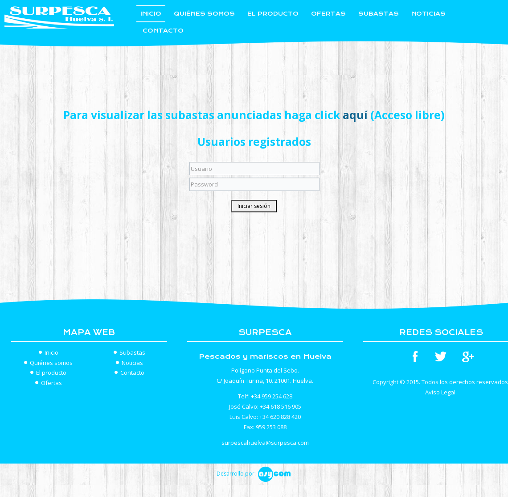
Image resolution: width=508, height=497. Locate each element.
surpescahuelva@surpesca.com (265, 443)
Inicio (150, 13)
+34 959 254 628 (271, 396)
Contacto (163, 30)
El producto (273, 13)
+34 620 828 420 (280, 417)
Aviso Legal (440, 392)
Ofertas (328, 13)
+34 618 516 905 (280, 406)
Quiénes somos (204, 13)
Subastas (378, 13)
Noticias (428, 13)
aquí (355, 115)
